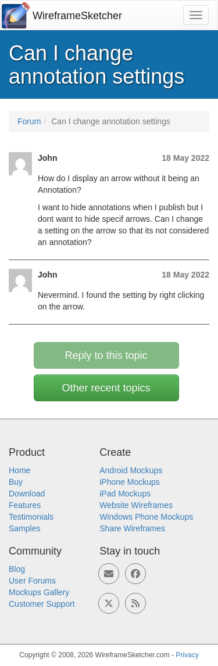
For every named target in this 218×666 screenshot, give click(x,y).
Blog (17, 569)
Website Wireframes (136, 505)
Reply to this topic (106, 355)
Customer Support (42, 604)
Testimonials (31, 516)
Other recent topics (106, 388)
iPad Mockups (125, 493)
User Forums (32, 580)
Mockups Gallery (39, 592)
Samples (24, 528)
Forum (29, 121)
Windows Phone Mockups (146, 516)
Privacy (187, 655)
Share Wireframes (132, 528)
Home (19, 470)
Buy (16, 482)
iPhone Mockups (129, 482)
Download (27, 493)
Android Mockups (130, 470)
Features (25, 505)
